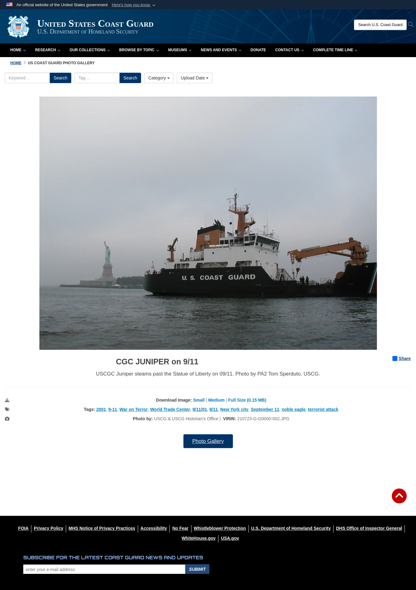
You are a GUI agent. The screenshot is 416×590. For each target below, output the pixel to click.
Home (18, 50)
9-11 (112, 409)
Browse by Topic (139, 50)
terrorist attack (323, 409)
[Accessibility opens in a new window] (154, 528)
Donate (258, 50)
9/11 (213, 409)
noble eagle (294, 409)
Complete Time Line (335, 50)
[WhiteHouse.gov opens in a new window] (198, 538)
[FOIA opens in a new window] (23, 528)
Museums (179, 50)
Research (47, 50)
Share (401, 358)
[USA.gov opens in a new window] (230, 538)
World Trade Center (170, 409)
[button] (134, 5)
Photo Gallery (208, 441)
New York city (234, 409)
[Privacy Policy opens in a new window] (48, 528)
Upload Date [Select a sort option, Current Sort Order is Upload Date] (195, 77)
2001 (101, 409)
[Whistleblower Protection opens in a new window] (220, 528)
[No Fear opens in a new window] (180, 528)
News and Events (221, 50)
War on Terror (133, 409)
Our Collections (89, 50)
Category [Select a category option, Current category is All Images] (159, 77)
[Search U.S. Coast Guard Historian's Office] (380, 25)
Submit (197, 569)
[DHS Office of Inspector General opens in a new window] (369, 528)
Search (60, 77)
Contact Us (289, 50)
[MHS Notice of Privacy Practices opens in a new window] (102, 528)
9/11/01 (200, 409)
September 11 (265, 409)
